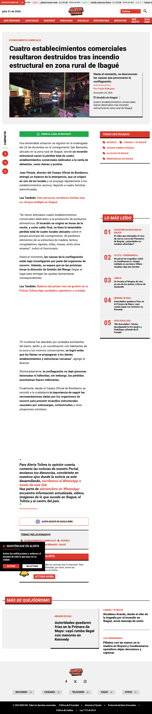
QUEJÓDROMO (12, 20)
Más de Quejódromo (28, 682)
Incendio (63, 540)
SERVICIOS (120, 20)
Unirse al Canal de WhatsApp (54, 134)
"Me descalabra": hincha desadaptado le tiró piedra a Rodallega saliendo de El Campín (128, 328)
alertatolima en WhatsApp (59, 489)
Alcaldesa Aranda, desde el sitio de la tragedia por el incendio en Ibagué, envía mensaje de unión (125, 700)
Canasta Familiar (9, 2)
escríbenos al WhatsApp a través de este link (50, 483)
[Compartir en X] (5, 162)
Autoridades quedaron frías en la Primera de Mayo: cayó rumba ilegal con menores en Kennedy (129, 305)
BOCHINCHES (101, 20)
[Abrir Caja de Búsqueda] (145, 11)
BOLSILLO (83, 20)
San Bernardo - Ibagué (53, 544)
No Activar (32, 566)
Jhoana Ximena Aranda (120, 148)
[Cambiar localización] (131, 11)
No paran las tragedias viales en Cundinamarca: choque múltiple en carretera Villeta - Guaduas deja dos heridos (128, 262)
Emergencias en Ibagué (120, 158)
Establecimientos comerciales (38, 540)
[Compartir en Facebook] (5, 154)
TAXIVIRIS (49, 20)
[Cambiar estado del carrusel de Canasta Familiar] (22, 2)
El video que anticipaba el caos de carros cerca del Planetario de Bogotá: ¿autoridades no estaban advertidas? (129, 240)
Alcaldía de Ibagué (118, 153)
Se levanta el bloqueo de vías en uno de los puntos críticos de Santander (129, 284)
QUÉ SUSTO (135, 20)
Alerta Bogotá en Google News (54, 521)
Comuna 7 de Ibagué (135, 142)
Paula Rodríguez (106, 88)
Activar (11, 566)
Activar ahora (44, 576)
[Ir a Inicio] (76, 11)
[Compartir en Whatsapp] (5, 171)
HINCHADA (66, 20)
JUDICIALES (31, 20)
